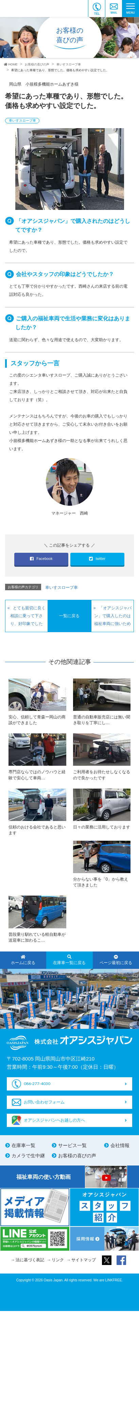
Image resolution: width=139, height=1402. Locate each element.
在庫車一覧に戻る (69, 960)
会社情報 (119, 1145)
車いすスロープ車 (22, 120)
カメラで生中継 (28, 1155)
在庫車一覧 (23, 1145)
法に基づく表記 (30, 1260)
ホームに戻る (23, 960)
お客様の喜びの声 (77, 1155)
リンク (58, 1260)
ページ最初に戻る (116, 960)
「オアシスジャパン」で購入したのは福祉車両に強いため (113, 616)
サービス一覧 (72, 1145)
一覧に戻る (69, 615)
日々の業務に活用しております (101, 827)
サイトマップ (83, 1260)
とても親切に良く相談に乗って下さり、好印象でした (28, 616)
